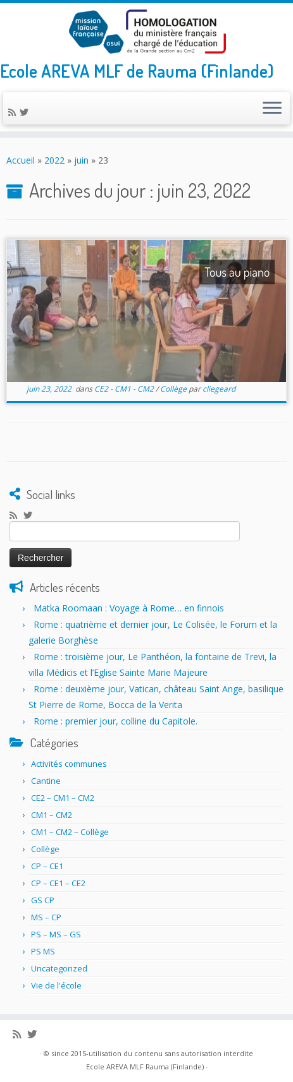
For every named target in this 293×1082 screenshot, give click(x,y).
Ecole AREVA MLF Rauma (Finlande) (145, 1066)
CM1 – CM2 (51, 815)
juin (81, 160)
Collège (174, 388)
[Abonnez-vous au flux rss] (14, 112)
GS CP (42, 900)
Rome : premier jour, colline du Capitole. (115, 721)
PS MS (43, 951)
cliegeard (219, 388)
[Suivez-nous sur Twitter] (26, 112)
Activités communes (69, 763)
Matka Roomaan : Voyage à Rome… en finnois (129, 608)
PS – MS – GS (56, 934)
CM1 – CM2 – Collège (70, 832)
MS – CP (46, 917)
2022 (54, 160)
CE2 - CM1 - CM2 (125, 388)
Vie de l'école (56, 985)
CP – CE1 (47, 866)
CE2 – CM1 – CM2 (62, 797)
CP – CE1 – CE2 (58, 883)
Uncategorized (59, 968)
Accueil (20, 160)
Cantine (46, 780)
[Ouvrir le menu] (272, 108)
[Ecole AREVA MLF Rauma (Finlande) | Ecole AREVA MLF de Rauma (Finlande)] (146, 31)
